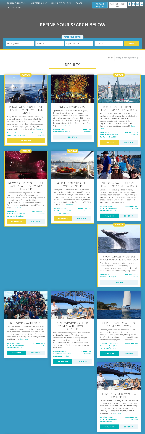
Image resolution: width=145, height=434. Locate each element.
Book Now (72, 137)
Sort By (110, 57)
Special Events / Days (61, 3)
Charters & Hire (39, 3)
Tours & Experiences (16, 3)
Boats (79, 3)
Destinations (13, 7)
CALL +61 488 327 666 (117, 5)
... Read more (39, 129)
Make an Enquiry (100, 5)
